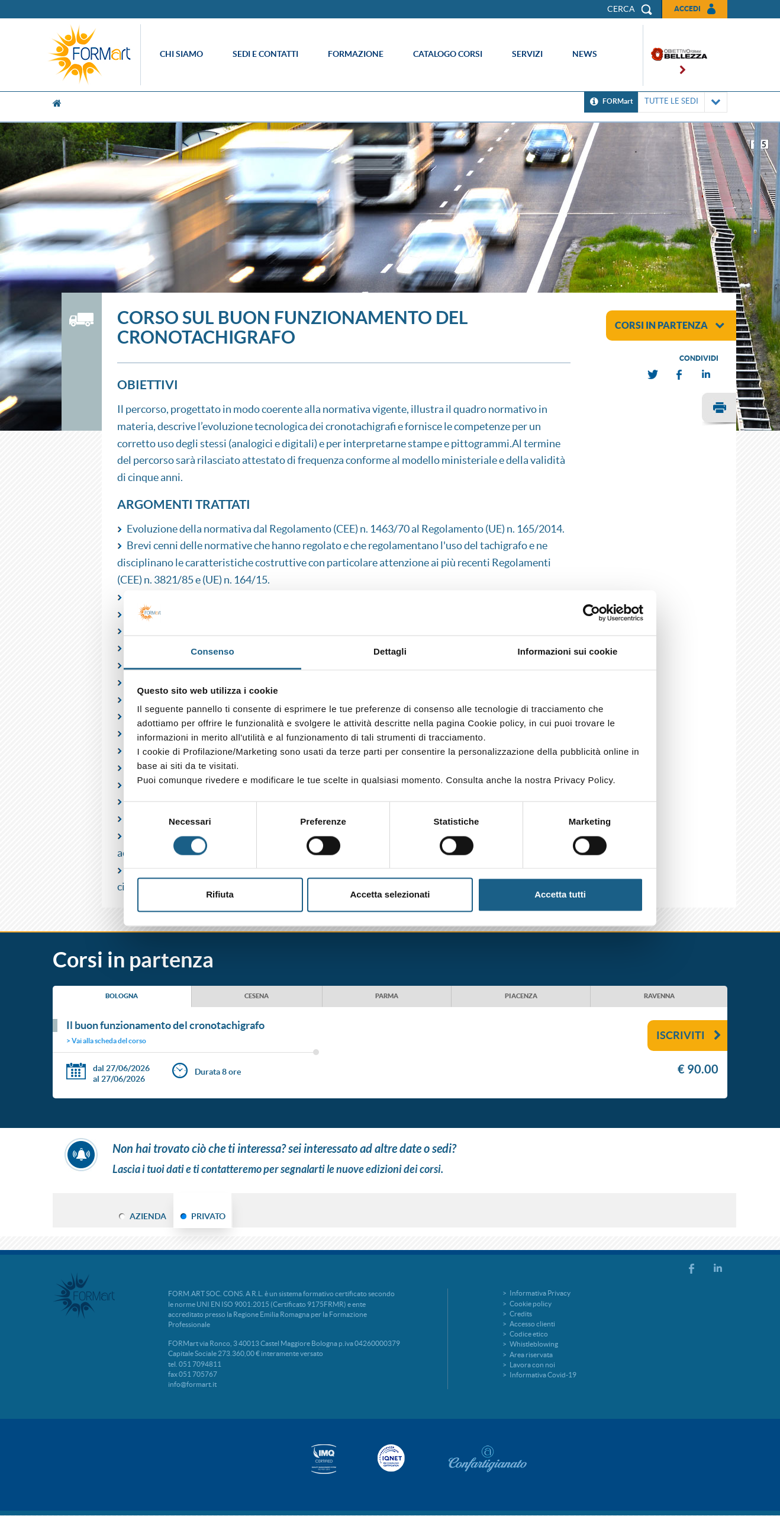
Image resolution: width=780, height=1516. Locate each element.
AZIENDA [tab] (148, 1216)
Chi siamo (181, 54)
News (584, 54)
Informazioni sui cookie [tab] (568, 652)
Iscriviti (688, 1035)
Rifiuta (220, 895)
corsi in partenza (669, 325)
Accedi (687, 8)
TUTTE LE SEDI (682, 102)
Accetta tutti (560, 895)
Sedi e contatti (265, 54)
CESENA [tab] (256, 995)
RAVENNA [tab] (659, 995)
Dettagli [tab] (390, 652)
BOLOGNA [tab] (121, 995)
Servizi (527, 54)
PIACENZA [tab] (521, 995)
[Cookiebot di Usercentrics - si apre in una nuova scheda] (591, 612)
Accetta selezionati (390, 895)
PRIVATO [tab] (208, 1216)
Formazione (355, 54)
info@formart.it (192, 1384)
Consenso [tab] (212, 652)
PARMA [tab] (386, 995)
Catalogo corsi (447, 54)
